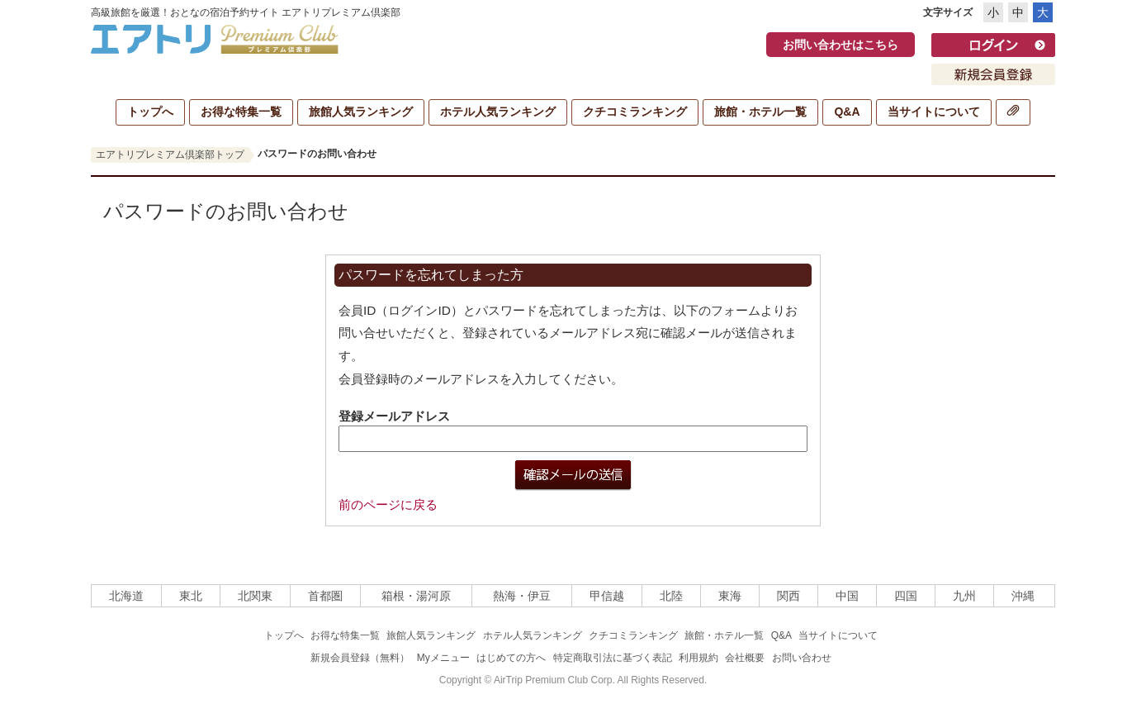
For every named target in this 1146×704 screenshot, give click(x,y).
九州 (964, 595)
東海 (729, 595)
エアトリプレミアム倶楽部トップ (170, 154)
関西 (788, 595)
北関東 (255, 595)
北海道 (126, 595)
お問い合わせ (801, 658)
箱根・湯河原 (416, 595)
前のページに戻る (388, 504)
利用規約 (698, 658)
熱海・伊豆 (522, 595)
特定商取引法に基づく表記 (612, 658)
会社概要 (745, 658)
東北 (190, 595)
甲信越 (607, 595)
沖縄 (1023, 595)
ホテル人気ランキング (498, 111)
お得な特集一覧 (241, 111)
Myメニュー (443, 658)
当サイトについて (934, 111)
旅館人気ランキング (361, 111)
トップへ (150, 111)
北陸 (671, 595)
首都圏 (325, 595)
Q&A (847, 111)
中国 (847, 595)
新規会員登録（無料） (360, 658)
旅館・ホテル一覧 (760, 111)
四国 (905, 595)
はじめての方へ (511, 658)
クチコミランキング (635, 111)
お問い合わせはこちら (840, 44)
